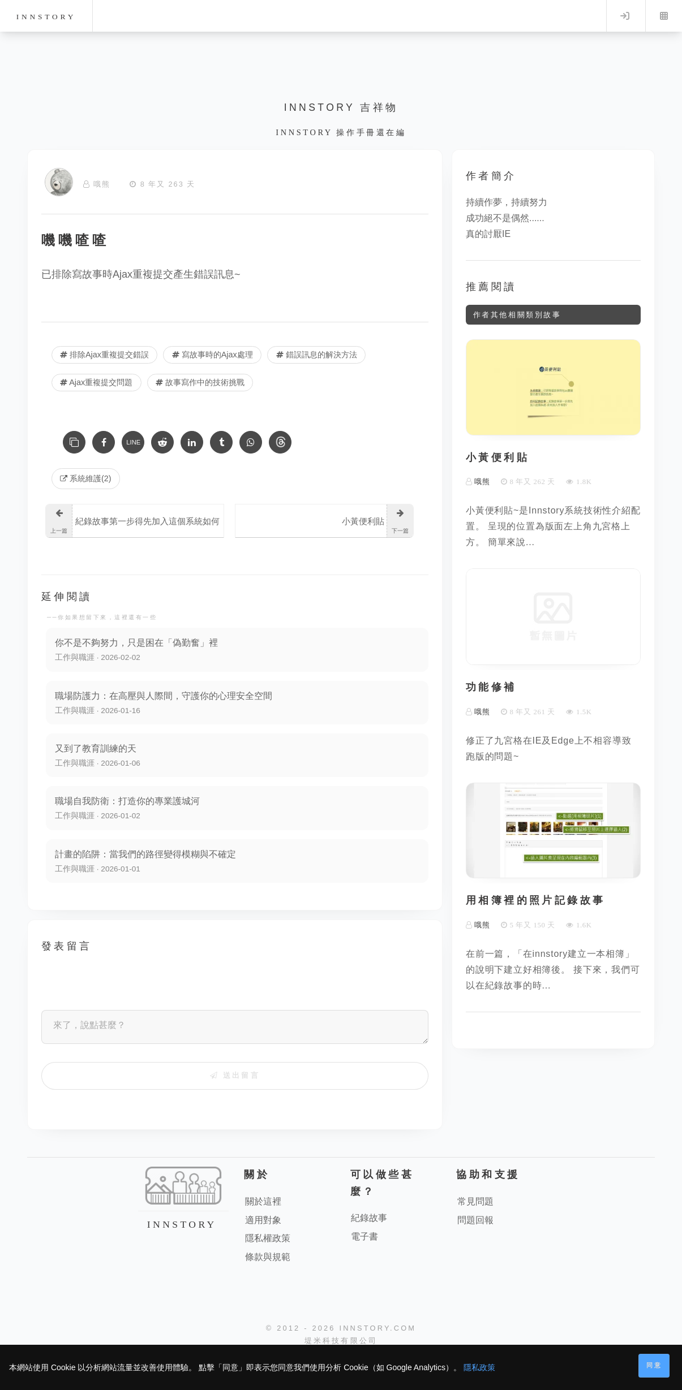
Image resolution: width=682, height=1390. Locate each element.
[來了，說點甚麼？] (234, 1027)
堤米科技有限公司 (341, 1341)
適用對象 (263, 1220)
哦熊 (101, 184)
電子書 (364, 1237)
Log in (625, 16)
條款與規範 (267, 1257)
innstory (46, 16)
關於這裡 (263, 1202)
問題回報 (475, 1220)
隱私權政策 (267, 1239)
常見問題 (475, 1202)
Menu (664, 16)
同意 (654, 1365)
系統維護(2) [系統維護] (85, 478)
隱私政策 (479, 1367)
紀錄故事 (369, 1219)
